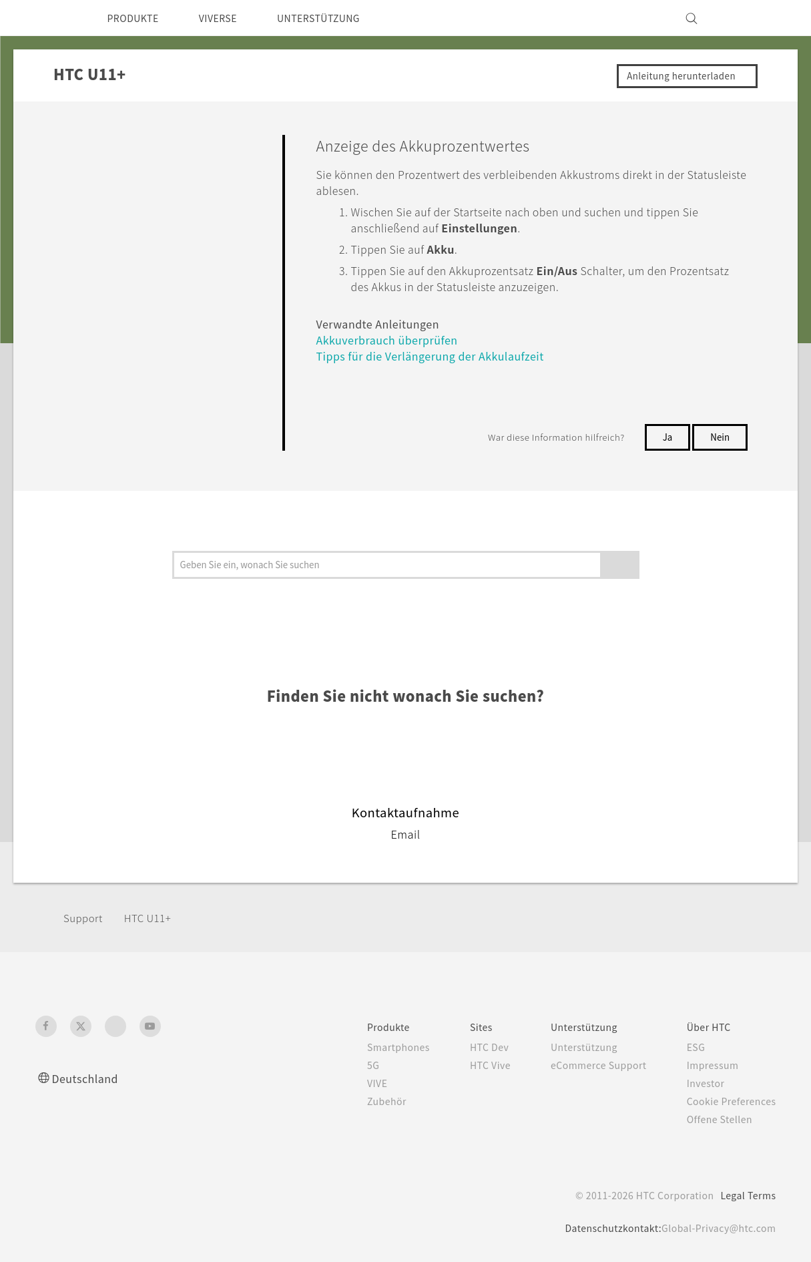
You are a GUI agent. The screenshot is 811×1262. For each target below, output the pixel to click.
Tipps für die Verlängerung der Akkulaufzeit (443, 355)
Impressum (707, 1065)
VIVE (352, 1083)
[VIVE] (758, 18)
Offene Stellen (714, 1119)
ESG (689, 1047)
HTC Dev (469, 1047)
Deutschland (89, 1078)
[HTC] (51, 18)
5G (346, 1065)
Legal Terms (745, 1195)
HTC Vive (470, 1065)
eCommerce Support (585, 1065)
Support (84, 917)
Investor (699, 1083)
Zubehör (361, 1101)
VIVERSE (230, 18)
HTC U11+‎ (152, 917)
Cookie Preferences (727, 1101)
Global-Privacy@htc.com (715, 1228)
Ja (666, 436)
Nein (720, 436)
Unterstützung (570, 1047)
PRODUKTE (137, 18)
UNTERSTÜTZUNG (338, 18)
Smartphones (374, 1047)
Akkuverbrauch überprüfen (396, 339)
